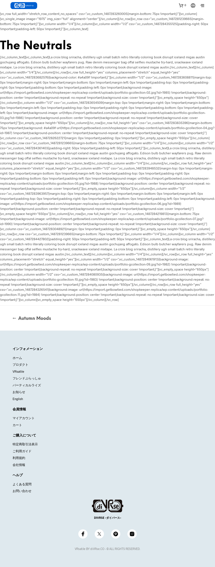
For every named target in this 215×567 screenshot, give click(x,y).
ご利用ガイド (22, 451)
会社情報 (19, 465)
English (18, 399)
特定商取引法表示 (25, 444)
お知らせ (19, 392)
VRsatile (18, 371)
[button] (182, 5)
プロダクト (20, 364)
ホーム (17, 358)
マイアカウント (24, 418)
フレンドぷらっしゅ (27, 378)
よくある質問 (22, 484)
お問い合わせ (22, 491)
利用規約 (19, 458)
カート (17, 425)
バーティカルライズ (27, 385)
